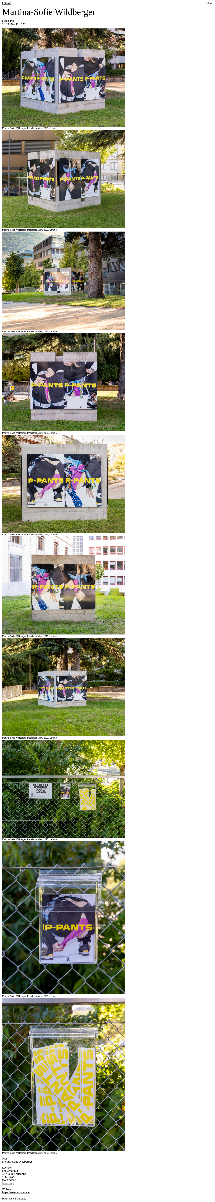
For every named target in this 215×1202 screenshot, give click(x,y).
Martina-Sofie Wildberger (17, 1161)
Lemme (6, 3)
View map (8, 1183)
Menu (209, 3)
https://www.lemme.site (16, 1192)
